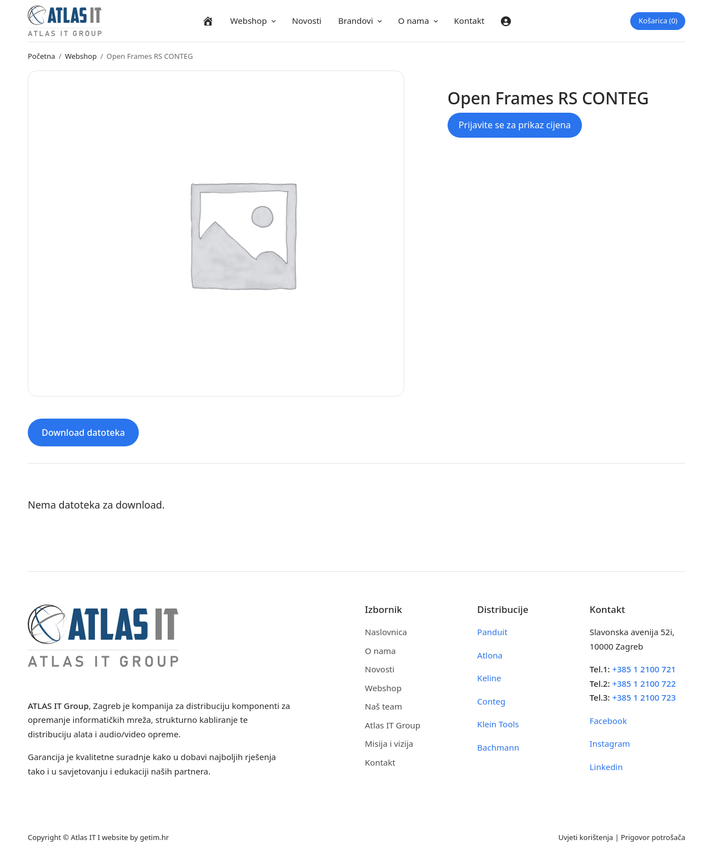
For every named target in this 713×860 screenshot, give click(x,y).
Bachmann (498, 747)
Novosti (307, 20)
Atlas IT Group (392, 725)
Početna (41, 56)
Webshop (248, 20)
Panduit (492, 631)
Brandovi (355, 20)
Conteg (491, 701)
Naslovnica (386, 631)
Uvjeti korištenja (585, 837)
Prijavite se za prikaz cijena (515, 125)
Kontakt (469, 20)
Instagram (610, 743)
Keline (489, 677)
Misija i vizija (389, 743)
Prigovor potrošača (653, 837)
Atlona (490, 655)
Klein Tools (498, 724)
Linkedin (606, 766)
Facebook (608, 720)
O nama (413, 20)
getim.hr (154, 837)
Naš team (383, 706)
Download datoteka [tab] (83, 432)
